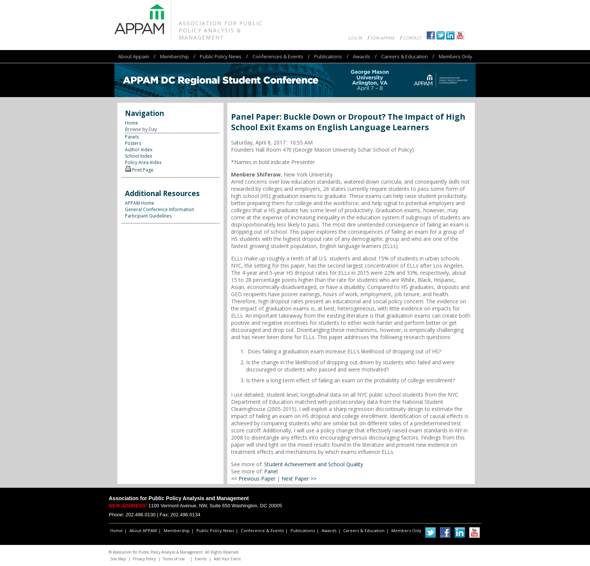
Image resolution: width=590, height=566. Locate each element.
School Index (138, 156)
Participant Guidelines (148, 216)
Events (201, 558)
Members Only (455, 56)
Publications (328, 56)
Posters (133, 143)
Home (131, 123)
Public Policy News (221, 56)
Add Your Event (227, 558)
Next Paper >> (298, 478)
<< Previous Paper (253, 478)
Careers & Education (404, 56)
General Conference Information (159, 209)
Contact (412, 38)
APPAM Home (139, 203)
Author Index (138, 149)
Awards (361, 56)
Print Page (143, 170)
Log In (355, 38)
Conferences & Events (277, 56)
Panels (132, 137)
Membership (174, 56)
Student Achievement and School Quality (313, 464)
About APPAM (143, 530)
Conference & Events (262, 530)
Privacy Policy (144, 558)
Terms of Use (174, 558)
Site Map (118, 558)
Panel (271, 471)
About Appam (133, 56)
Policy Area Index (143, 162)
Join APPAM (382, 38)
